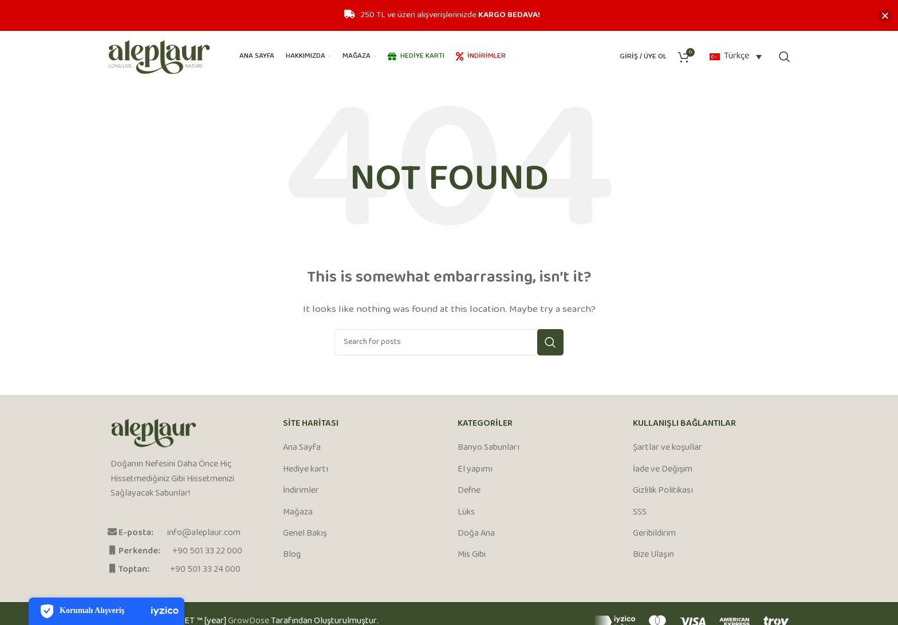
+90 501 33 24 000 (205, 569)
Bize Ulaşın (653, 555)
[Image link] (154, 433)
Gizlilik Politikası (663, 491)
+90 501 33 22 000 (207, 551)
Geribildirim (654, 534)
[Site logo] (159, 57)
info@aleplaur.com (204, 533)
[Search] (784, 56)
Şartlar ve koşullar (667, 448)
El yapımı (475, 470)
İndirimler (301, 491)
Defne (469, 491)
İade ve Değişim (662, 470)
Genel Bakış (305, 534)
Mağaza (298, 513)
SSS (640, 513)
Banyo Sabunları (488, 448)
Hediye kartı (305, 470)
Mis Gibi (472, 555)
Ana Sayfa (302, 448)
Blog (292, 555)
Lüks (466, 513)
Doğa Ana (476, 534)
